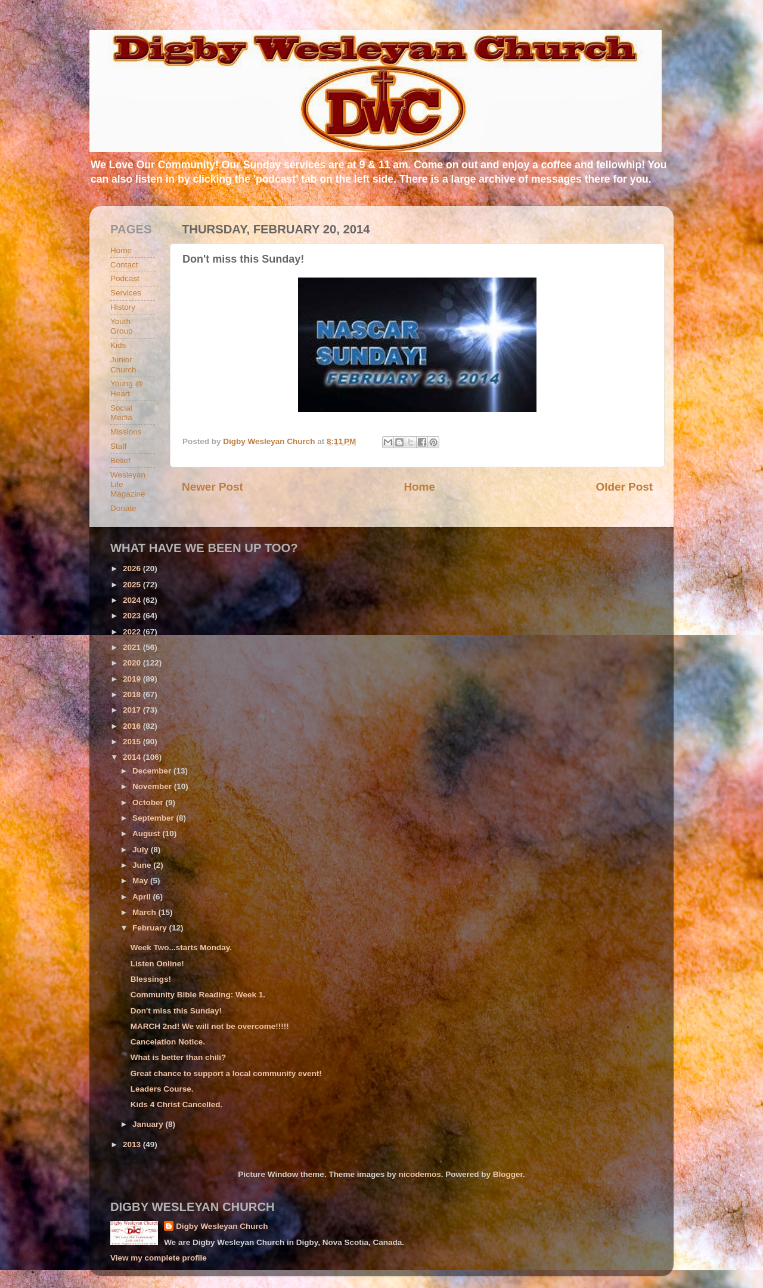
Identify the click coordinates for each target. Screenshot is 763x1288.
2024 (133, 600)
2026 (133, 568)
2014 (133, 757)
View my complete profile (158, 1257)
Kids (118, 345)
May (141, 880)
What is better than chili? (179, 1057)
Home (419, 486)
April (142, 896)
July (141, 849)
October (149, 802)
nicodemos (419, 1174)
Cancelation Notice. (168, 1041)
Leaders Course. (162, 1088)
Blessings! (151, 979)
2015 (133, 741)
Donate (123, 508)
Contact (124, 264)
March (145, 912)
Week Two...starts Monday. (181, 947)
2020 (133, 662)
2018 (133, 694)
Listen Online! (157, 963)
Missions (126, 431)
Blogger (508, 1174)
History (122, 307)
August (147, 833)
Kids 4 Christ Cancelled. (177, 1104)
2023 (133, 615)
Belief (120, 460)
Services (125, 292)
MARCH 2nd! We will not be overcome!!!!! (210, 1026)
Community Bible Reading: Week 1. (198, 994)
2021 (133, 647)
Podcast (124, 278)
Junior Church (123, 364)
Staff (118, 446)
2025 (133, 584)
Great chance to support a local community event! (226, 1073)
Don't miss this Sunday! (176, 1010)
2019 (133, 678)
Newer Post (212, 486)
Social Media (121, 412)
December (152, 770)
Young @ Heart (126, 388)
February (150, 927)
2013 (133, 1144)
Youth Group (121, 326)
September (154, 818)
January (149, 1124)
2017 (133, 709)
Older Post (624, 486)
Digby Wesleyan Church (222, 1226)
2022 (133, 631)
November (153, 786)
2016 (133, 726)
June (142, 865)
